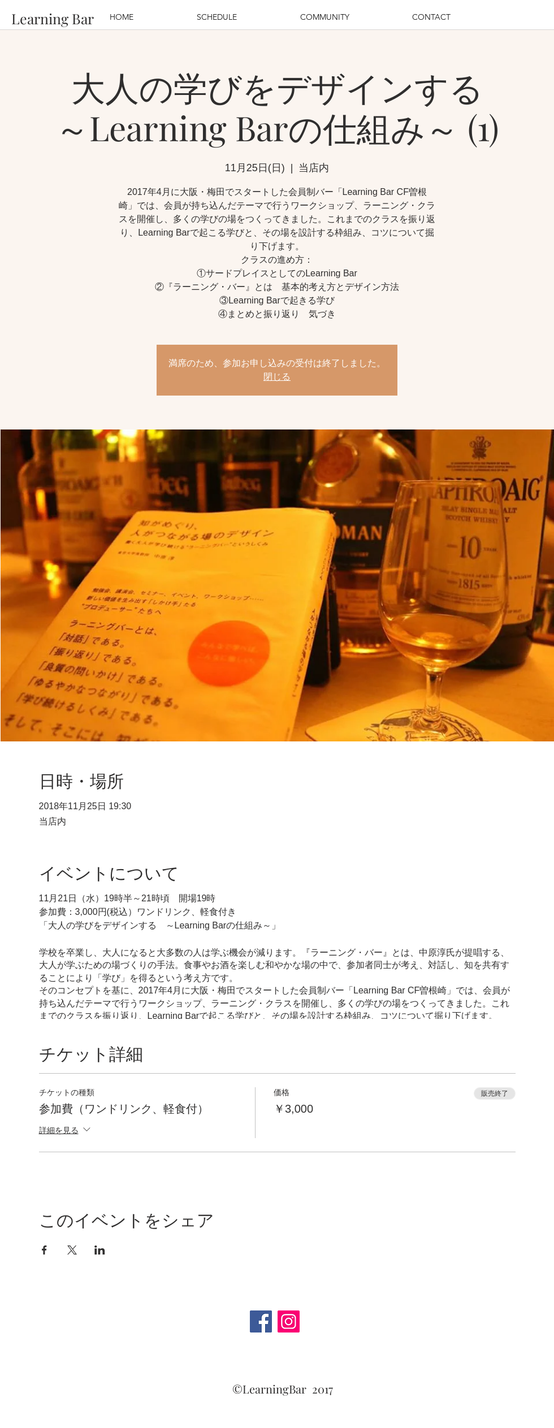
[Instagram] (289, 1321)
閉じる (277, 376)
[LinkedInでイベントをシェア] (99, 1250)
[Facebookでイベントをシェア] (44, 1250)
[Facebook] (261, 1321)
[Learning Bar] (52, 18)
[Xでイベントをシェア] (72, 1250)
